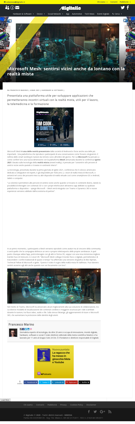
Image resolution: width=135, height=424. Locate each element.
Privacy (63, 404)
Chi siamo (101, 2)
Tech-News (89, 14)
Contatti (113, 2)
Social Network (54, 14)
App (67, 14)
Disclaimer (91, 404)
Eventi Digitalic (103, 14)
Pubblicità (124, 2)
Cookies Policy (76, 404)
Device (40, 14)
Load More (5, 400)
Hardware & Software (22, 14)
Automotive (77, 14)
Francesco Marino (19, 90)
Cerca (117, 14)
